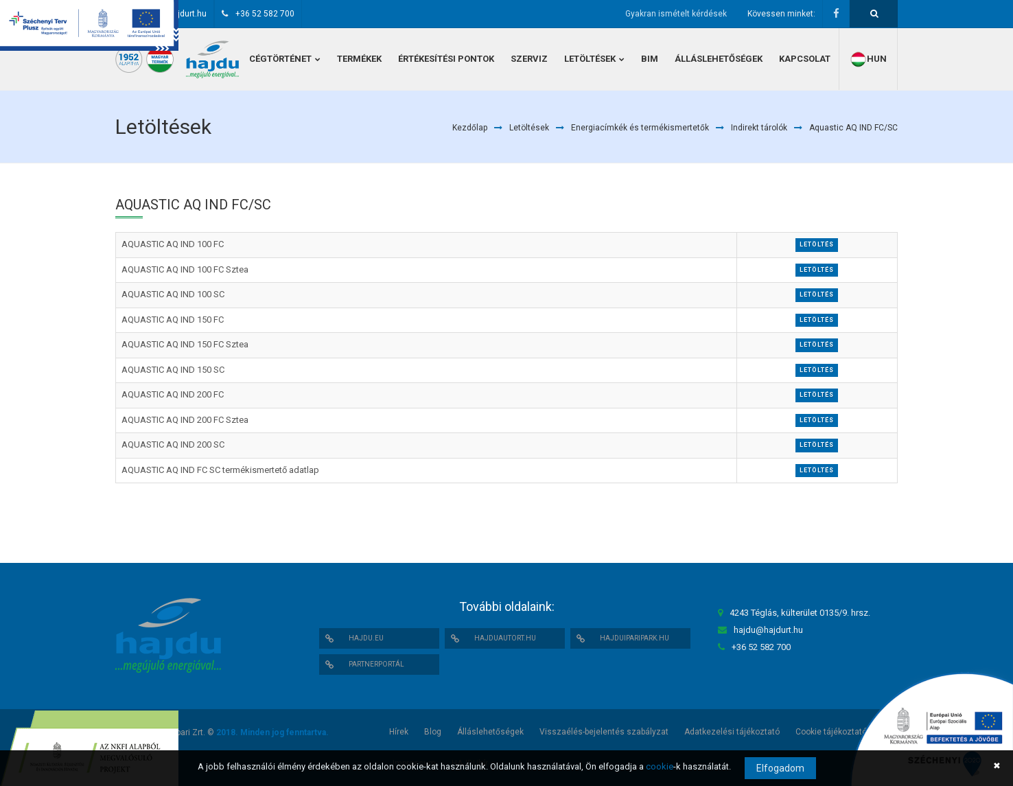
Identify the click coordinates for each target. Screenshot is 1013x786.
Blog (432, 732)
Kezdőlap (469, 127)
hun (868, 59)
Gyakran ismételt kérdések (676, 14)
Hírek (398, 732)
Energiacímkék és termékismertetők (640, 127)
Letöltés (817, 244)
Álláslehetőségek (490, 732)
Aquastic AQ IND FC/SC (853, 127)
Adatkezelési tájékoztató (732, 732)
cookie (659, 766)
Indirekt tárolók (759, 127)
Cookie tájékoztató (831, 732)
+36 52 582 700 (264, 14)
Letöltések (529, 127)
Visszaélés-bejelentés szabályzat (603, 732)
